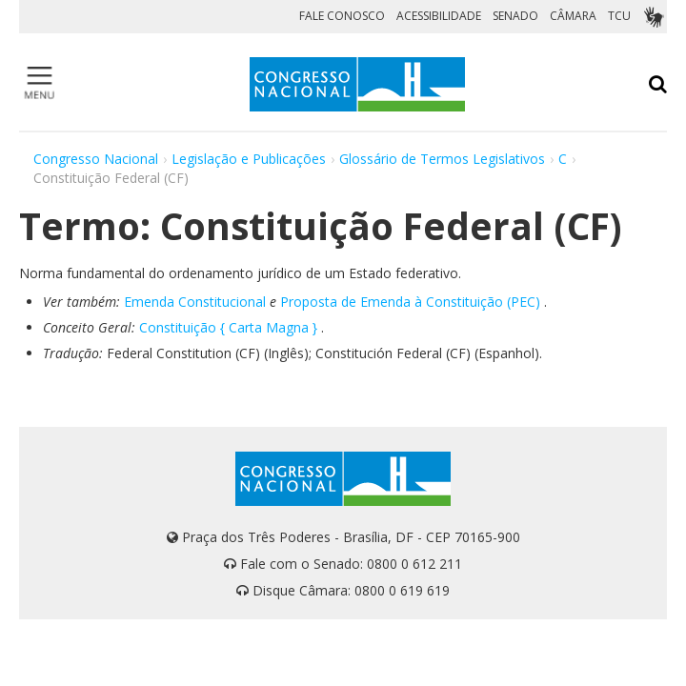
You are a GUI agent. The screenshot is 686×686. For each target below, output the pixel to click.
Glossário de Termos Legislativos (442, 159)
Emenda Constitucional (195, 302)
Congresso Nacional (95, 159)
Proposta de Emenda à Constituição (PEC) (410, 302)
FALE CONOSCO (342, 16)
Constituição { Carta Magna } (228, 327)
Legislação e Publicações (249, 159)
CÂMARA (573, 16)
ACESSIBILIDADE (438, 16)
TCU (619, 16)
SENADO (515, 16)
